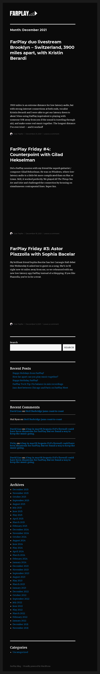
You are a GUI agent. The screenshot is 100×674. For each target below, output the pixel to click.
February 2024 (20, 558)
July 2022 (17, 602)
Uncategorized (20, 652)
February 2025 (20, 526)
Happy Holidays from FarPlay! (28, 373)
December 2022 (21, 591)
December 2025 (21, 489)
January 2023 (19, 588)
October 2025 (19, 496)
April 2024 (18, 551)
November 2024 (21, 533)
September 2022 (21, 598)
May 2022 (18, 609)
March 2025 (19, 522)
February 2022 (20, 617)
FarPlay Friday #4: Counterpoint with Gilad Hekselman (36, 154)
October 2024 (19, 537)
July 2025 (17, 507)
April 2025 (18, 518)
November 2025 (21, 493)
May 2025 (17, 515)
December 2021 (20, 624)
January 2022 (19, 620)
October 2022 (19, 595)
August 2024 (19, 540)
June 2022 (18, 606)
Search (14, 342)
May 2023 (17, 580)
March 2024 (19, 555)
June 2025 (18, 511)
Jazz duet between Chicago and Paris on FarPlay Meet (40, 387)
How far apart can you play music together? (35, 376)
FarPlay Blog (15, 666)
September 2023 (21, 573)
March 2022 (19, 613)
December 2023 (21, 566)
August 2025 (19, 504)
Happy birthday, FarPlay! (25, 380)
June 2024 (18, 544)
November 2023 (21, 569)
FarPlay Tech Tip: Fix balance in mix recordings (38, 384)
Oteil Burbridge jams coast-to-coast (44, 411)
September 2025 (21, 500)
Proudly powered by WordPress (36, 666)
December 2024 (21, 529)
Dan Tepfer (18, 134)
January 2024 (19, 562)
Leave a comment (51, 134)
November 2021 (20, 628)
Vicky (13, 443)
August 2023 (19, 577)
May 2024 (18, 547)
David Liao (16, 411)
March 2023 (19, 584)
